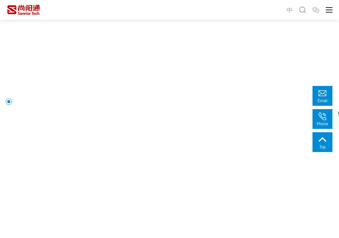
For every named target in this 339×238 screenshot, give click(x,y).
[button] (16, 209)
